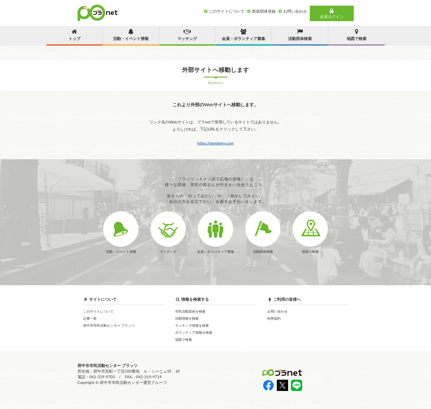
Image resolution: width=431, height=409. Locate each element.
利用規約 (274, 318)
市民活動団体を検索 (190, 311)
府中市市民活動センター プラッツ (109, 325)
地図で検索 (183, 339)
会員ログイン (332, 13)
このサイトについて (98, 311)
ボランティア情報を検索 (193, 332)
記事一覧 (90, 318)
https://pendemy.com (215, 143)
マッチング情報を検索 (192, 325)
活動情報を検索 (187, 318)
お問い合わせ (277, 311)
